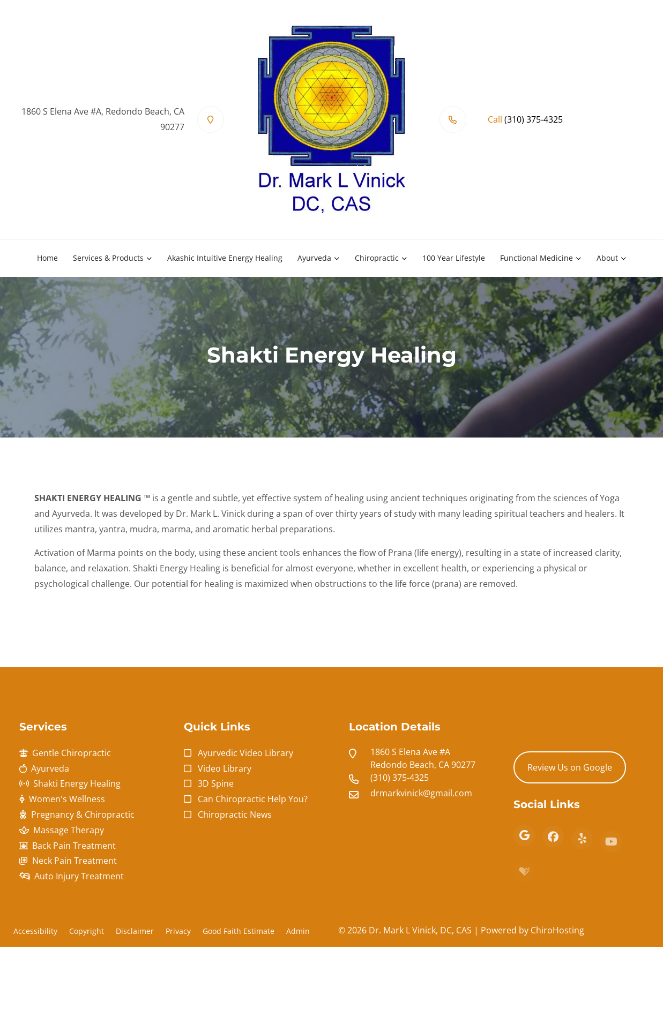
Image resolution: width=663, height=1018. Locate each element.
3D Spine (216, 783)
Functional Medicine (536, 258)
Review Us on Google (569, 767)
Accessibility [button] (35, 931)
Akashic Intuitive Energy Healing (224, 258)
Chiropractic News (235, 814)
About (607, 258)
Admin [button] (298, 931)
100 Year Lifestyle (453, 258)
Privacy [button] (178, 931)
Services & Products (108, 258)
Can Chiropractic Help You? (253, 799)
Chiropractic (377, 258)
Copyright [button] (86, 931)
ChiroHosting (557, 930)
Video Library (224, 768)
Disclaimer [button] (135, 931)
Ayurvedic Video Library (245, 753)
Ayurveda (314, 258)
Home (47, 258)
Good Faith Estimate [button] (238, 931)
